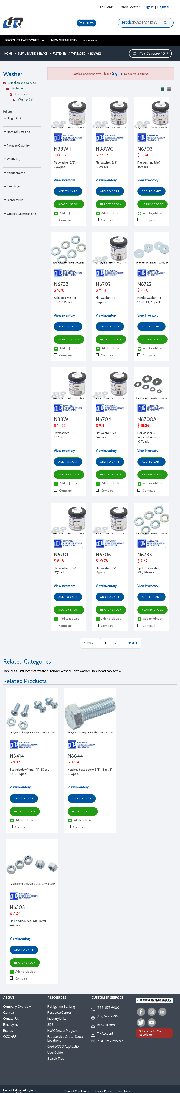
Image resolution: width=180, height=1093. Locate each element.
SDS (50, 1025)
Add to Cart (68, 191)
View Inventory (64, 180)
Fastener (59, 53)
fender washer (60, 671)
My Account (102, 1033)
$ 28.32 (102, 155)
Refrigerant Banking (61, 1007)
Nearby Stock (69, 204)
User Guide (55, 1053)
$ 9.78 (59, 290)
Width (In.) (11, 186)
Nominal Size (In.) (16, 141)
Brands (8, 1031)
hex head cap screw (106, 671)
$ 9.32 (15, 762)
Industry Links (56, 1019)
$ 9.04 (73, 762)
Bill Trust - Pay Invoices (107, 1041)
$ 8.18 (59, 560)
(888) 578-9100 (105, 1008)
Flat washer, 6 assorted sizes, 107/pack (147, 437)
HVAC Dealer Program (62, 1031)
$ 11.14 (101, 290)
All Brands (90, 40)
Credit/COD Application (63, 1047)
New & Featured (64, 40)
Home (8, 53)
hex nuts (10, 671)
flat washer (82, 671)
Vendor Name (14, 209)
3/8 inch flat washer (33, 671)
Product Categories (25, 40)
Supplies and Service (32, 53)
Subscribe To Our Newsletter (150, 1032)
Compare (63, 220)
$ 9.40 (143, 290)
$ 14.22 (59, 425)
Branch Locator (129, 7)
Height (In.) (12, 118)
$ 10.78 (102, 560)
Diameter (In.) (14, 254)
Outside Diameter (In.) (19, 277)
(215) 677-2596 (104, 1016)
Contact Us (11, 1019)
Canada (8, 1013)
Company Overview (17, 1007)
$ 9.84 (142, 155)
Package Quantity (16, 163)
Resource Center (59, 1013)
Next (133, 643)
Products (129, 22)
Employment (12, 1025)
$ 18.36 (143, 425)
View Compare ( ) (150, 53)
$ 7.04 (15, 913)
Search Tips (55, 1059)
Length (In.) (12, 231)
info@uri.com (103, 1025)
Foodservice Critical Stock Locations (65, 1038)
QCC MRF (9, 1037)
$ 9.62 (142, 560)
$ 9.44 (101, 425)
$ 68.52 (60, 155)
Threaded (78, 53)
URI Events (106, 7)
